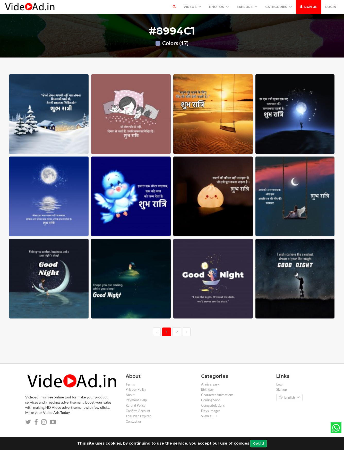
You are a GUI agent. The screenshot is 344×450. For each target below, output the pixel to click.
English (289, 398)
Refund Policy (135, 405)
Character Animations (217, 395)
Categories (278, 7)
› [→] (186, 332)
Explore (247, 7)
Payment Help (136, 400)
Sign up (308, 7)
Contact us (134, 421)
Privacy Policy (136, 389)
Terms (130, 384)
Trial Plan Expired (138, 416)
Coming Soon (210, 400)
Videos (192, 7)
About (130, 395)
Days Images (210, 411)
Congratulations (213, 405)
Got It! (258, 443)
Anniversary (210, 384)
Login (330, 7)
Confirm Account (138, 411)
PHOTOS (219, 7)
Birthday (207, 389)
